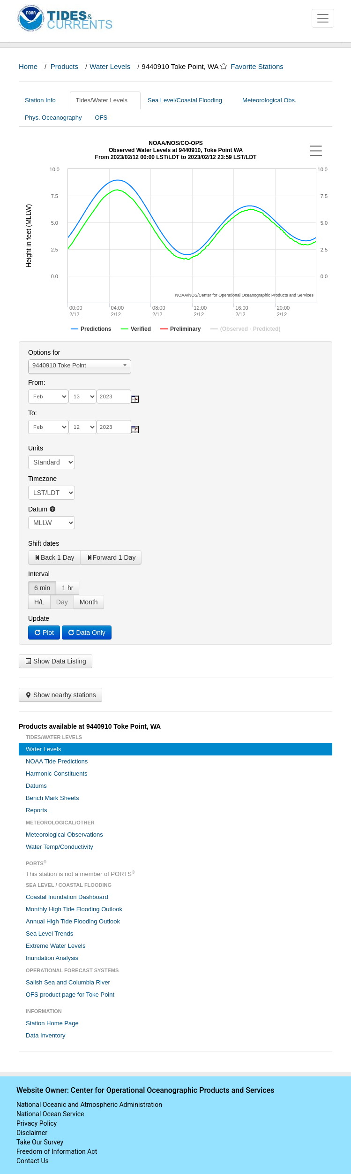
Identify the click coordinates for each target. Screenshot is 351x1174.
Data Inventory (46, 1035)
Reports (36, 810)
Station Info (44, 100)
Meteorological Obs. (269, 100)
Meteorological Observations (64, 834)
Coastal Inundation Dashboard (67, 896)
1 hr (67, 588)
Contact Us (32, 1161)
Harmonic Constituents (57, 773)
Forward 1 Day (111, 557)
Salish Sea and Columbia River (68, 982)
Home (28, 66)
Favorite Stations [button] (261, 66)
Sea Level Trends (49, 933)
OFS (101, 117)
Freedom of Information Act (56, 1151)
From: (36, 382)
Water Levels (110, 66)
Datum (42, 509)
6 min (42, 588)
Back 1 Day (54, 557)
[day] (82, 396)
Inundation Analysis (52, 957)
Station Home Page (52, 1023)
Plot (44, 632)
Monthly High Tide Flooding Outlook (74, 909)
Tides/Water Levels (105, 100)
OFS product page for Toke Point (70, 994)
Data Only (86, 632)
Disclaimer (31, 1132)
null (51, 522)
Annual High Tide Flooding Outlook (73, 921)
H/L (39, 602)
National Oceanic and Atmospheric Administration (89, 1104)
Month (89, 602)
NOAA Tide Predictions (57, 761)
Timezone (42, 478)
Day (62, 602)
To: (32, 413)
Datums (36, 785)
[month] (48, 396)
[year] (114, 396)
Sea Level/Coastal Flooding (188, 100)
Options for (44, 352)
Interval (39, 574)
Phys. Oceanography (53, 117)
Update (38, 618)
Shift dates (43, 543)
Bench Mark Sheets (52, 797)
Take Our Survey (39, 1142)
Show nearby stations (60, 695)
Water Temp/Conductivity (59, 846)
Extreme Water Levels (55, 945)
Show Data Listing (55, 661)
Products (64, 66)
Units (35, 448)
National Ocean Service (50, 1114)
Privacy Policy (36, 1123)
